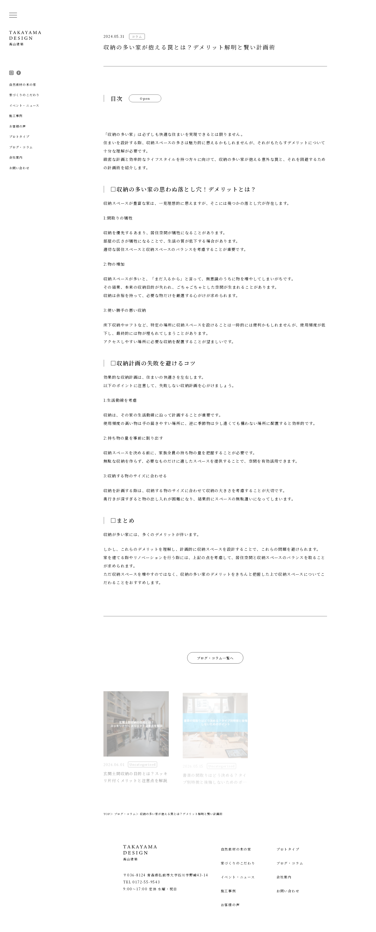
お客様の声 (237, 904)
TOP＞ (108, 814)
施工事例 (235, 890)
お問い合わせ (291, 890)
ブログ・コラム (293, 863)
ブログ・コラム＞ (126, 814)
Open (145, 98)
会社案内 (287, 876)
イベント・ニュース (245, 876)
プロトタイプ (291, 849)
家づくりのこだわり (245, 863)
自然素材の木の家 (243, 849)
